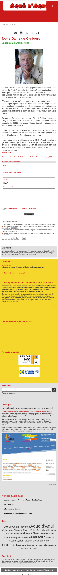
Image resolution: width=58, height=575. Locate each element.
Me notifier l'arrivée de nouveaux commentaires (21, 209)
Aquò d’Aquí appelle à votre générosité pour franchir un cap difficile (26, 232)
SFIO (49, 157)
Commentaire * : (8, 187)
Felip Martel (38, 528)
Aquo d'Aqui (40, 524)
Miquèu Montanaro (11, 540)
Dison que (12, 24)
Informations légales (11, 508)
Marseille (27, 534)
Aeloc (10, 525)
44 (23, 237)
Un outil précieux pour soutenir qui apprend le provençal (22, 224)
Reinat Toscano (39, 543)
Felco (30, 528)
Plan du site (22, 570)
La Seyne (15, 535)
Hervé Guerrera (28, 531)
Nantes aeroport (24, 157)
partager (40, 33)
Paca (41, 539)
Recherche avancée (8, 392)
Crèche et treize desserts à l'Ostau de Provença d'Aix (22, 266)
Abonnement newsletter (6, 570)
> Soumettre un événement (12, 272)
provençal (17, 542)
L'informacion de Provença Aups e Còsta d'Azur (22, 499)
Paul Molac (50, 540)
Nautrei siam (8, 503)
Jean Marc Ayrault (12, 157)
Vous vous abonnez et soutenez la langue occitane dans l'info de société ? (28, 229)
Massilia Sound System (45, 535)
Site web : (6, 180)
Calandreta (7, 528)
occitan (32, 539)
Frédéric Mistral (11, 531)
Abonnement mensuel (15, 570)
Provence (26, 543)
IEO (40, 531)
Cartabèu (6, 261)
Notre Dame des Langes (39, 157)
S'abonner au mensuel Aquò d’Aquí (17, 512)
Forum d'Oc (50, 528)
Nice (23, 539)
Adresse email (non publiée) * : (13, 172)
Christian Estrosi (19, 528)
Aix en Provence (22, 525)
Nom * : (5, 165)
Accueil (4, 24)
